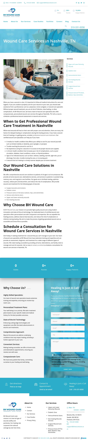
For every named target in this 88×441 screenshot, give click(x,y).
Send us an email (45, 389)
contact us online (37, 245)
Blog (67, 21)
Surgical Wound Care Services (74, 87)
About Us (14, 21)
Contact (29, 411)
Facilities (49, 21)
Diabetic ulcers (11, 190)
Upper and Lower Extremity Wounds (76, 65)
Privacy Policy (31, 420)
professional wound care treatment (44, 135)
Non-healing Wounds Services (74, 81)
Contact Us (76, 21)
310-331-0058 (31, 3)
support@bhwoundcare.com (48, 3)
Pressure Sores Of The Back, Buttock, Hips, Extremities (76, 94)
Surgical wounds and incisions (16, 188)
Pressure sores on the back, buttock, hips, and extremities (24, 193)
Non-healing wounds (13, 200)
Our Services (26, 21)
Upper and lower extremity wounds (17, 197)
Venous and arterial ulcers (14, 195)
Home (5, 21)
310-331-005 (67, 306)
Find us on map (15, 387)
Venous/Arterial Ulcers (74, 75)
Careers (59, 21)
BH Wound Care (10, 210)
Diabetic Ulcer (72, 71)
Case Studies (38, 21)
